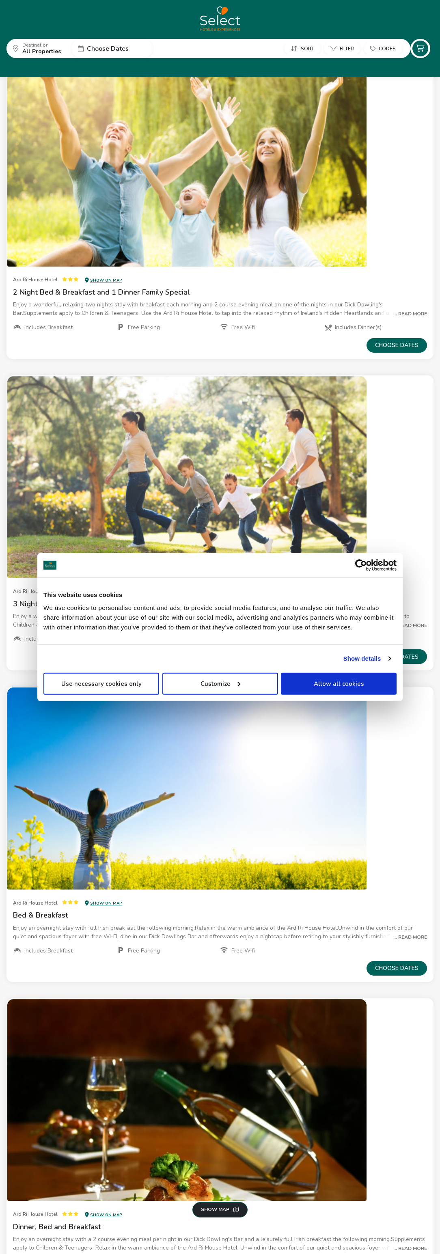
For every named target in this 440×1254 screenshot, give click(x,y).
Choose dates (396, 149)
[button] (38, 48)
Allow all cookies (339, 683)
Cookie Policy (109, 1233)
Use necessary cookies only (101, 683)
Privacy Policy (61, 1233)
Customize (220, 683)
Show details (362, 658)
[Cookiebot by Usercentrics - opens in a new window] (361, 565)
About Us (18, 1233)
